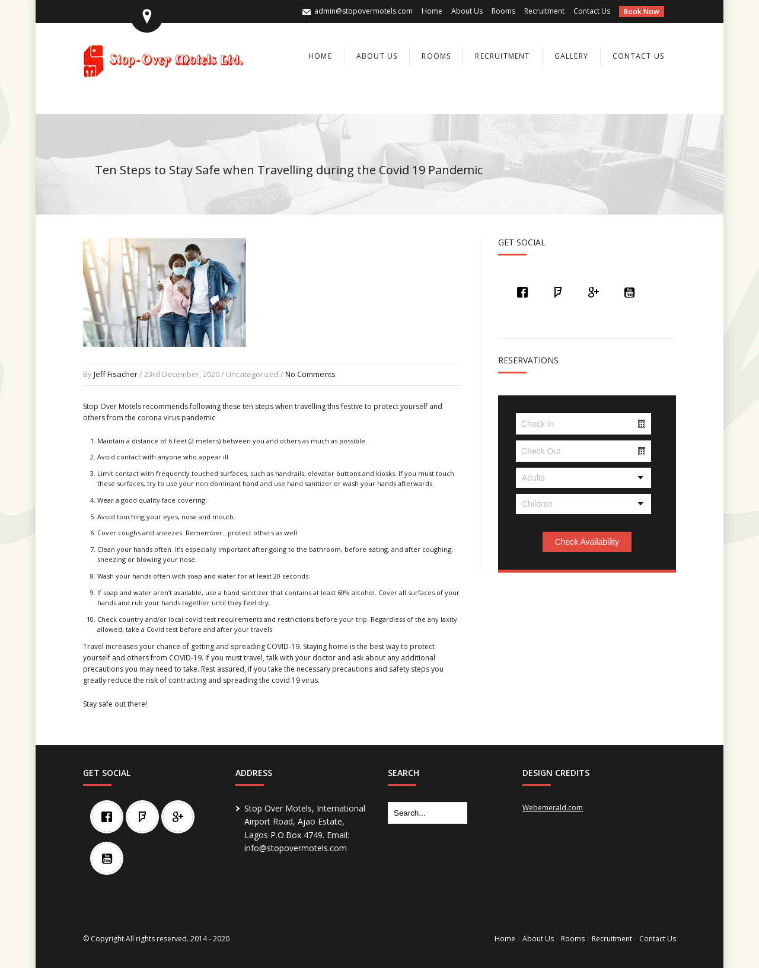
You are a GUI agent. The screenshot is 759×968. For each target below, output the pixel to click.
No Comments (310, 374)
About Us (467, 11)
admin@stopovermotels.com (363, 11)
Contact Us (591, 11)
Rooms (503, 11)
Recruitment (544, 11)
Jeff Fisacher (116, 374)
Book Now (641, 12)
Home (432, 11)
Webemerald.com (552, 808)
